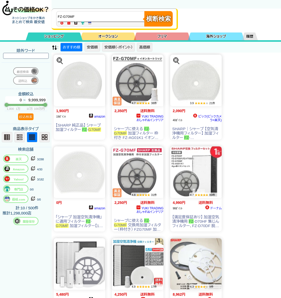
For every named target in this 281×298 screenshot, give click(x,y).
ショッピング (54, 36)
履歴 (249, 36)
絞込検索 (25, 117)
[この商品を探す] (60, 61)
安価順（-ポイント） (118, 47)
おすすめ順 (71, 47)
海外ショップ (216, 36)
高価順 (144, 47)
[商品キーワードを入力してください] (101, 16)
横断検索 (158, 18)
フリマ (162, 36)
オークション (108, 36)
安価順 (92, 47)
